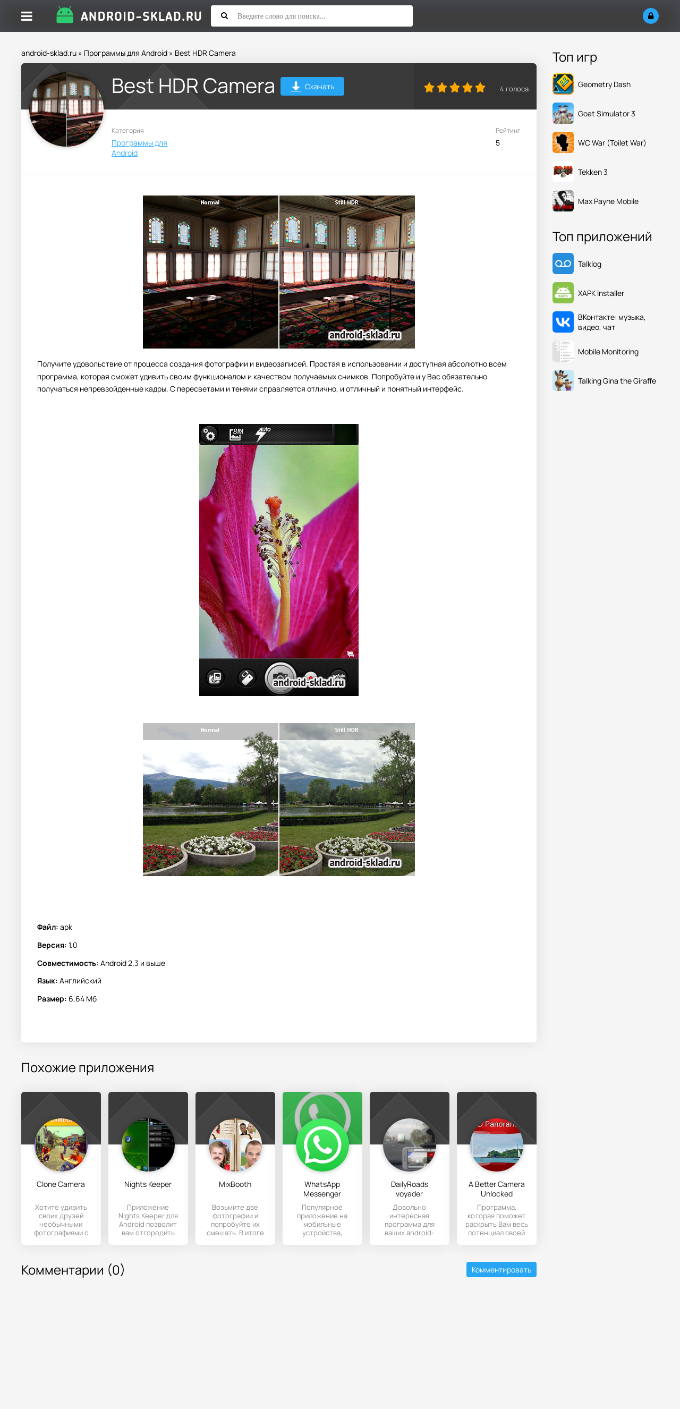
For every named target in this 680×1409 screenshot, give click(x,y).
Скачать (313, 88)
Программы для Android (125, 53)
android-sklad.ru (48, 53)
